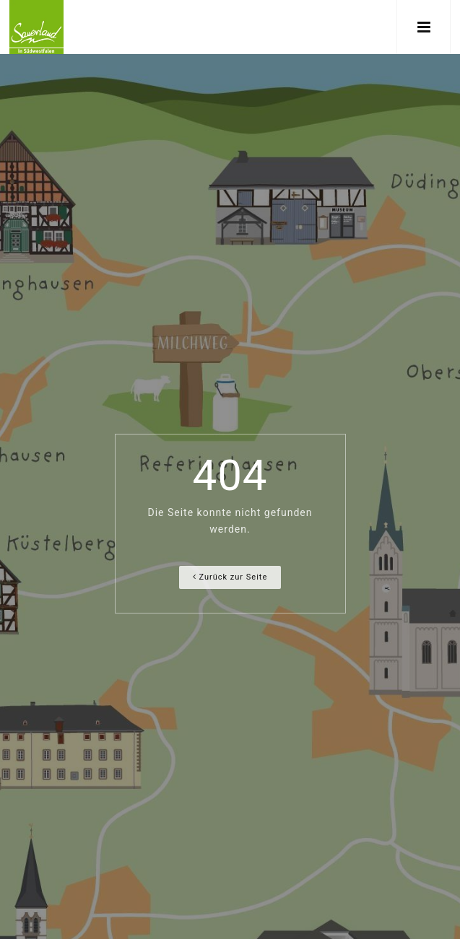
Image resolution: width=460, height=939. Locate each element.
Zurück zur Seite (230, 577)
